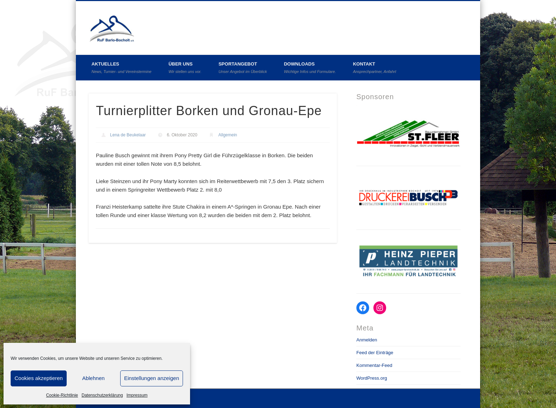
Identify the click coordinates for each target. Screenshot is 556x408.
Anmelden (366, 339)
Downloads (310, 67)
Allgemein (227, 134)
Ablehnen (93, 378)
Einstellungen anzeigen (151, 378)
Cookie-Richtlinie (62, 395)
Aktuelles (121, 67)
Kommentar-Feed (374, 365)
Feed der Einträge (374, 352)
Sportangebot (242, 67)
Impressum (137, 395)
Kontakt (374, 67)
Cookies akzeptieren (39, 378)
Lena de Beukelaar (128, 134)
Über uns (184, 67)
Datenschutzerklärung (102, 395)
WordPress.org (371, 378)
